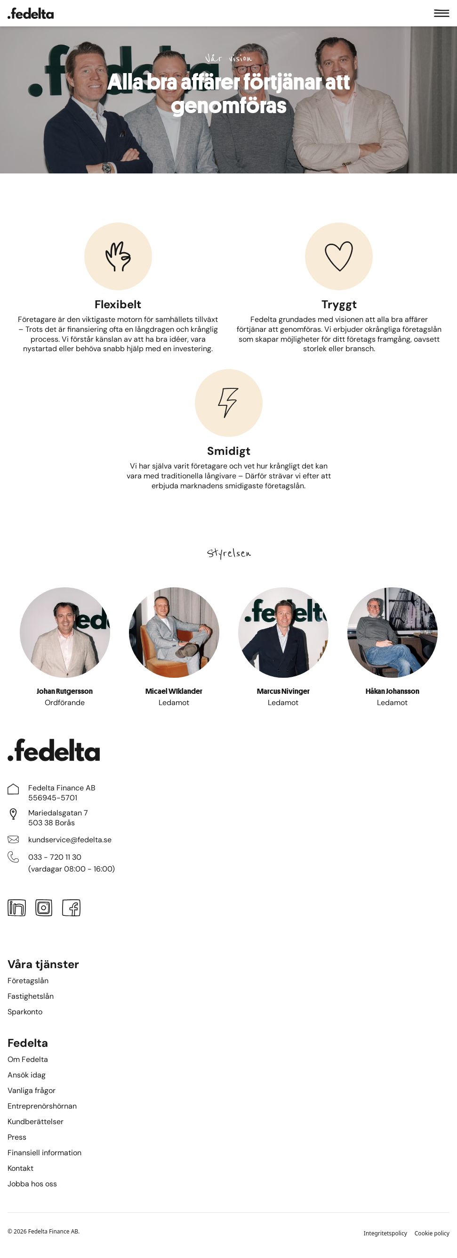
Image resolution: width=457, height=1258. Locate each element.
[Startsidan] (31, 13)
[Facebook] (71, 909)
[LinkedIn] (17, 909)
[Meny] (441, 13)
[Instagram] (43, 909)
